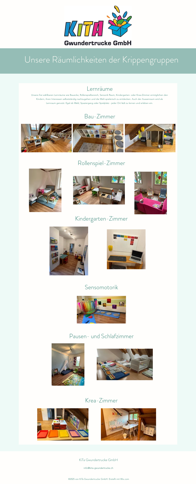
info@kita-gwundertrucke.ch (98, 467)
